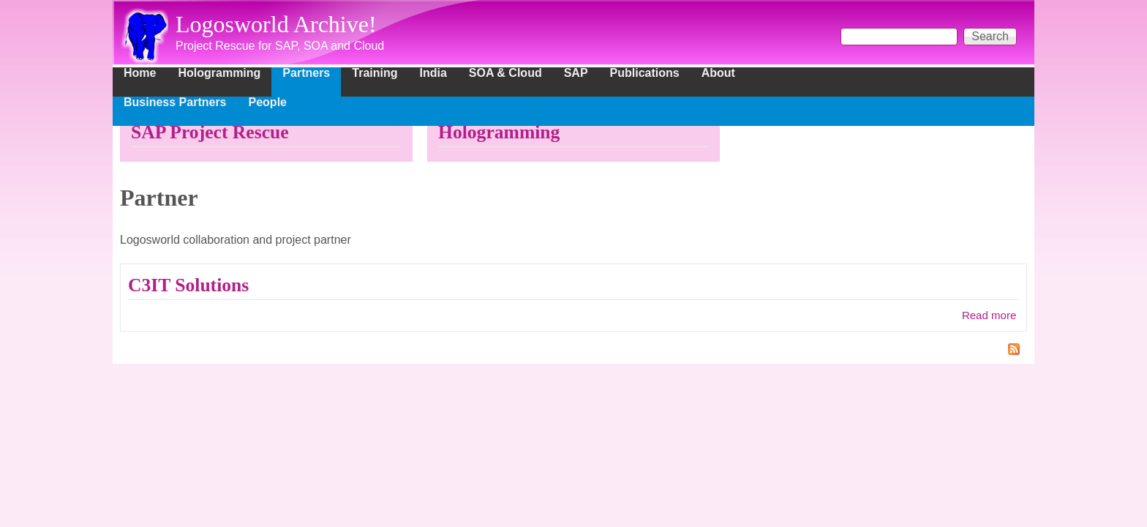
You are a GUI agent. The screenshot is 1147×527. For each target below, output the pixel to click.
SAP (576, 73)
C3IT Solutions (188, 285)
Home (140, 73)
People (268, 102)
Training (374, 73)
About (718, 73)
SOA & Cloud (505, 73)
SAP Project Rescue (210, 132)
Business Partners (175, 102)
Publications (645, 73)
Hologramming (219, 73)
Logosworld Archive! (276, 24)
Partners (306, 73)
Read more (989, 315)
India (433, 73)
